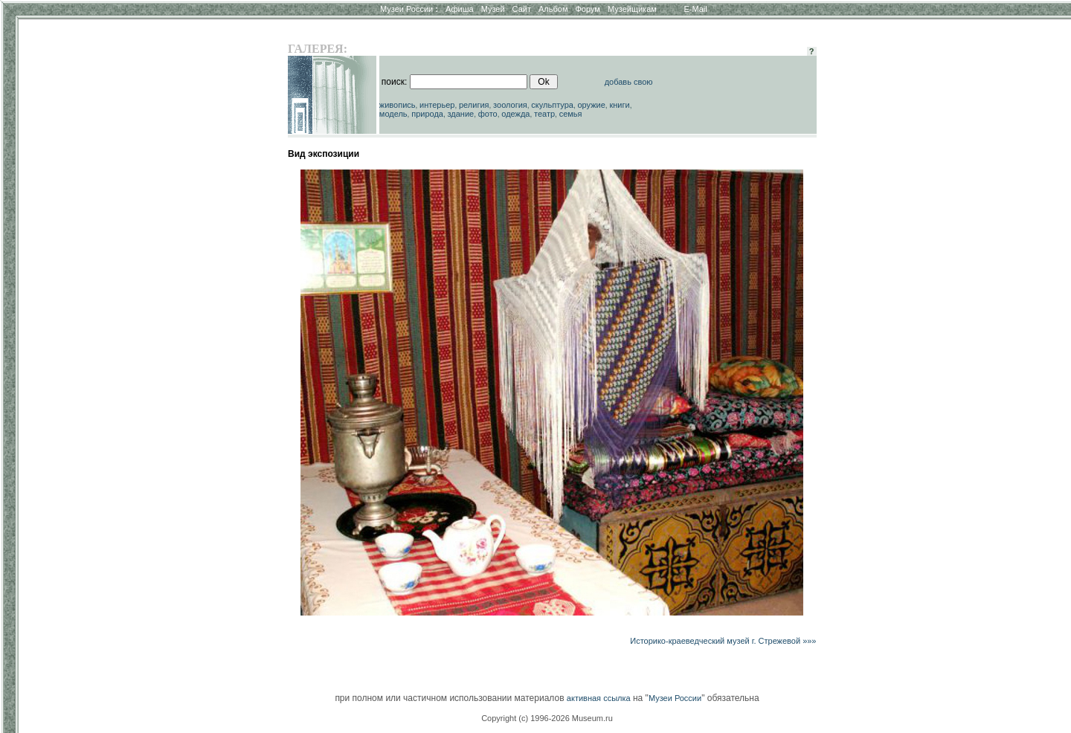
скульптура (552, 104)
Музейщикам (632, 8)
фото (488, 113)
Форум (587, 8)
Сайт (521, 8)
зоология (510, 104)
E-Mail (695, 8)
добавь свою (629, 81)
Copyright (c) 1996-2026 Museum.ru (547, 718)
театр (544, 113)
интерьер (436, 104)
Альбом (552, 8)
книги (619, 104)
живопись (397, 104)
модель (393, 113)
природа (427, 113)
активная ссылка (599, 698)
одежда (515, 113)
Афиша (460, 8)
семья (570, 113)
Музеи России (409, 8)
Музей (493, 8)
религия (474, 104)
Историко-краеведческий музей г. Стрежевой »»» (723, 640)
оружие (591, 104)
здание (460, 113)
